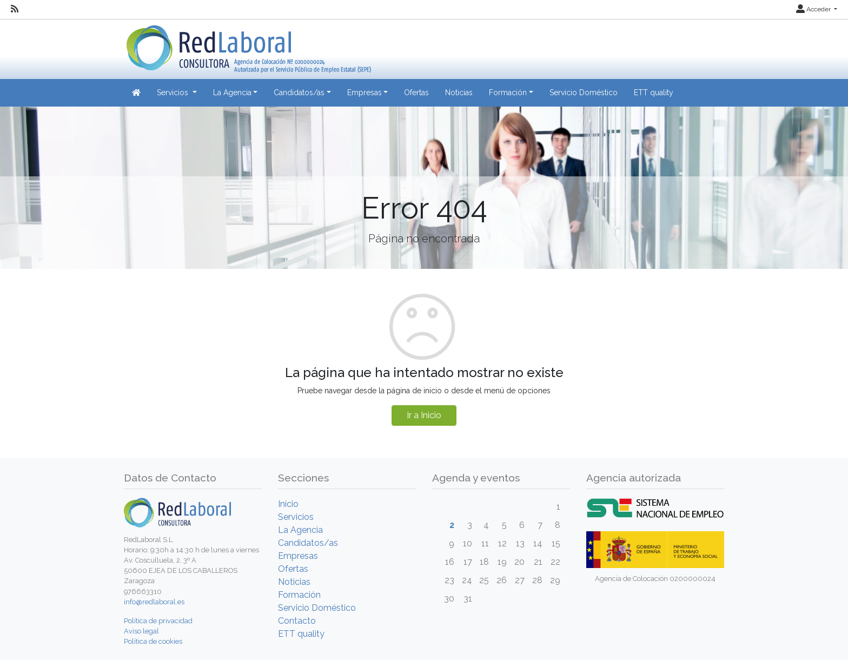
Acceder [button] (814, 9)
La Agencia (300, 530)
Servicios (296, 517)
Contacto (297, 621)
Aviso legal (141, 631)
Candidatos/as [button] (299, 92)
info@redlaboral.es (154, 602)
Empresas (298, 556)
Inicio (288, 504)
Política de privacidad (158, 621)
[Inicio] (247, 45)
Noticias (459, 92)
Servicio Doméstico (583, 92)
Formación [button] (508, 92)
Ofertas (416, 92)
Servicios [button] (173, 92)
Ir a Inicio (424, 415)
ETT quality (653, 92)
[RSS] (14, 9)
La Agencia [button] (232, 92)
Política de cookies (153, 641)
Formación (299, 595)
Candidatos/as (308, 543)
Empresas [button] (364, 92)
